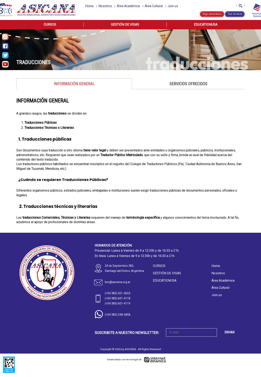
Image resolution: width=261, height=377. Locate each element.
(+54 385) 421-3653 (117, 293)
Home (89, 6)
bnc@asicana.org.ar (117, 282)
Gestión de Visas (125, 24)
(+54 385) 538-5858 (117, 314)
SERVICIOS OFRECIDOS (188, 83)
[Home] (46, 10)
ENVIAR (229, 332)
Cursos (50, 24)
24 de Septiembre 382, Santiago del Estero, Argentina (124, 268)
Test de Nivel (235, 14)
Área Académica (128, 6)
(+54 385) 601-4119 (117, 303)
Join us (173, 6)
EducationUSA (205, 24)
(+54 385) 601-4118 (117, 298)
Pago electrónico (212, 14)
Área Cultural (154, 6)
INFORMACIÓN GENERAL (74, 83)
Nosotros (105, 6)
